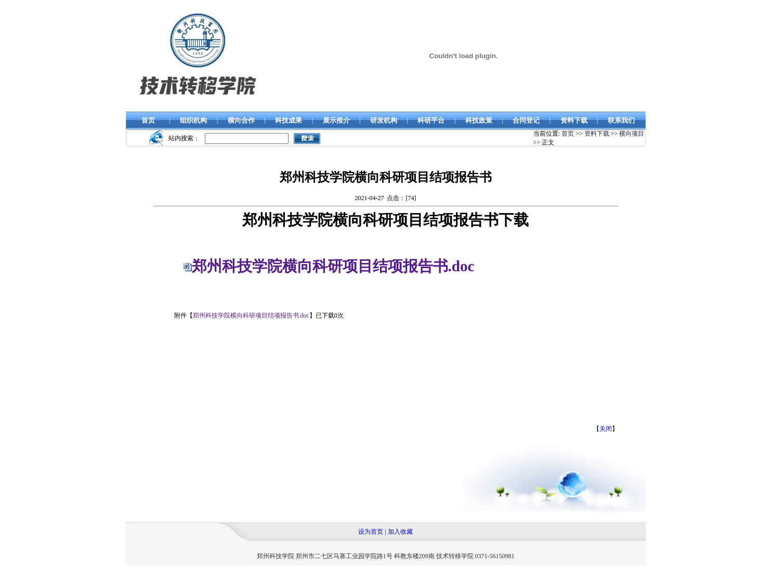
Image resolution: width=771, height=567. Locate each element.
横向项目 (631, 133)
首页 (567, 133)
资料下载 (596, 133)
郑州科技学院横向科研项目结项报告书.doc (333, 266)
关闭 (605, 428)
